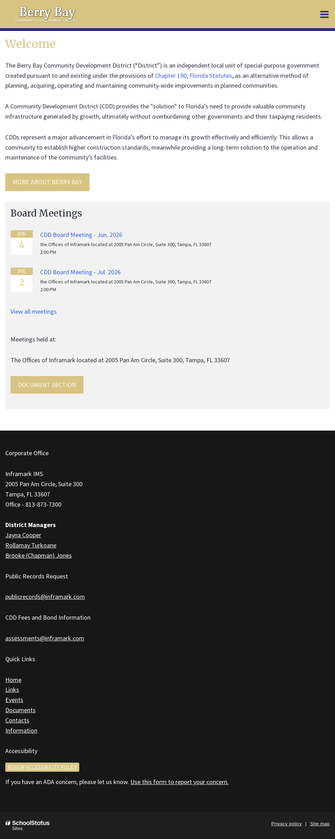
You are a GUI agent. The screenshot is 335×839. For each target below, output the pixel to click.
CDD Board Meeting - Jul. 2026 (80, 272)
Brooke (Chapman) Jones (38, 555)
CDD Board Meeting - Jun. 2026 (81, 235)
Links (12, 689)
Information (21, 730)
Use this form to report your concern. (179, 782)
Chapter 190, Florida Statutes (193, 75)
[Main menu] (324, 14)
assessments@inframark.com (44, 638)
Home (13, 680)
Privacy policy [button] (286, 823)
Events (14, 700)
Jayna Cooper (23, 535)
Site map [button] (320, 823)
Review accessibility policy (42, 767)
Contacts (17, 720)
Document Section (47, 385)
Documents (20, 710)
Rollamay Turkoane (30, 545)
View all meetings (34, 311)
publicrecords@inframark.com (45, 597)
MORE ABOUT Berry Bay (47, 182)
